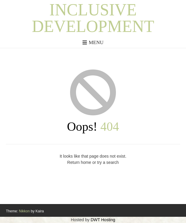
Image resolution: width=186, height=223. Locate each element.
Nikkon (24, 211)
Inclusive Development (93, 18)
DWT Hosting (102, 219)
